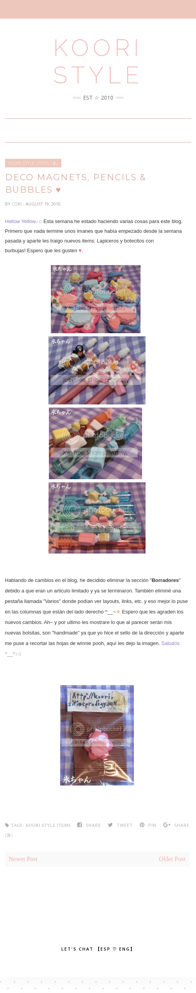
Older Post (172, 859)
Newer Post (23, 859)
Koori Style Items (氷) (33, 163)
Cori (17, 204)
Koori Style (98, 61)
